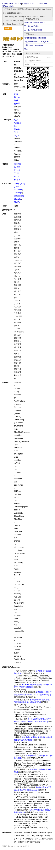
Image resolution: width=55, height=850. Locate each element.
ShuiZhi (17, 202)
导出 (26, 49)
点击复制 (7, 28)
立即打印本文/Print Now (33, 45)
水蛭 (18, 180)
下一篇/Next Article (31, 26)
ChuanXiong (19, 196)
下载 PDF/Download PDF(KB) (36, 42)
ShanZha (17, 199)
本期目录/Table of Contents (34, 22)
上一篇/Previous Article (33, 30)
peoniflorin (18, 190)
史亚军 (17, 103)
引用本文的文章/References (35, 38)
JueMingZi (18, 193)
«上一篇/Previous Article (11, 4)
